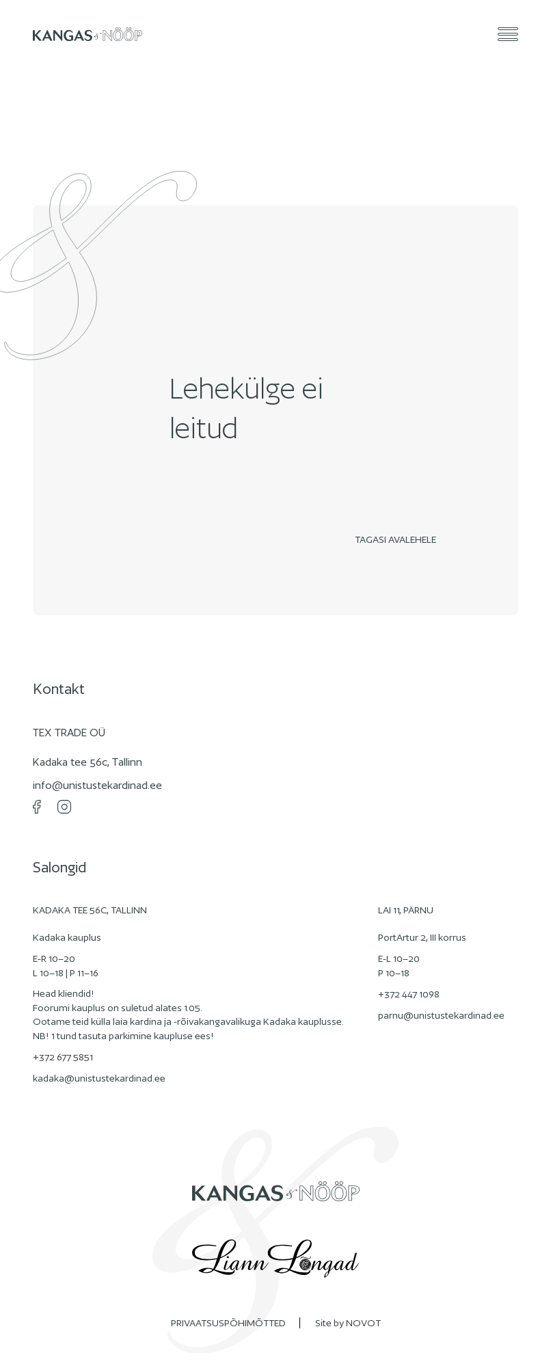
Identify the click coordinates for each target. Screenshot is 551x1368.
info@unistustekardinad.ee (97, 785)
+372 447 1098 (409, 994)
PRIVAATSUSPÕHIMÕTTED (228, 1322)
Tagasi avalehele (399, 539)
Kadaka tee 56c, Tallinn (87, 761)
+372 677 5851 (63, 1056)
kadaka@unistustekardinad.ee (99, 1078)
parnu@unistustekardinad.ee (441, 1015)
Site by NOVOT (348, 1322)
